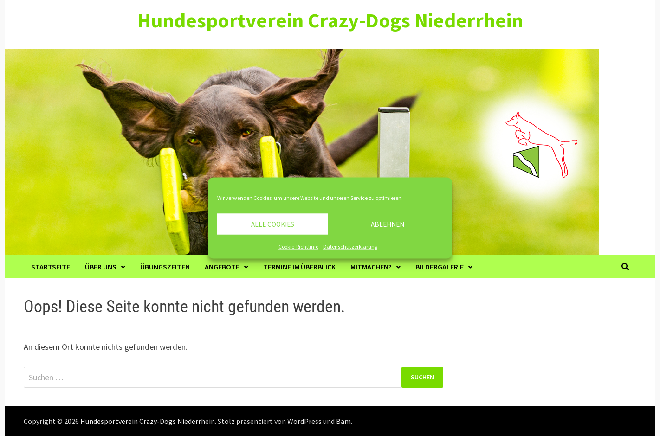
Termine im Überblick (299, 266)
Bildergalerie (439, 266)
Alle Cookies (272, 223)
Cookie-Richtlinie (298, 246)
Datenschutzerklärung (350, 246)
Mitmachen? (371, 266)
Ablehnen (387, 223)
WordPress (304, 421)
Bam (343, 421)
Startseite (50, 266)
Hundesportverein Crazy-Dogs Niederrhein (330, 20)
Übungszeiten (165, 266)
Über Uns (100, 266)
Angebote (222, 266)
